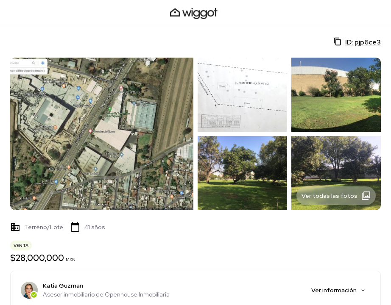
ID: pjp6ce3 (357, 42)
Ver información (338, 290)
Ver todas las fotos (336, 196)
